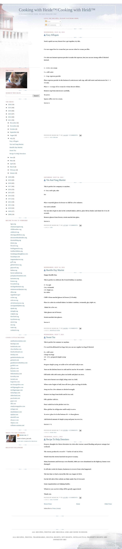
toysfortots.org (15, 319)
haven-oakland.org (16, 273)
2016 (10, 189)
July (11, 138)
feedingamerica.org (16, 248)
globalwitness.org (15, 265)
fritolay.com (14, 354)
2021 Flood (54, 499)
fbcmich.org (14, 246)
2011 (10, 205)
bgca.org (13, 224)
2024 (10, 111)
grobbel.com (14, 365)
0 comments (73, 135)
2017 (10, 186)
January (12, 173)
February (13, 170)
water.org (13, 327)
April (12, 164)
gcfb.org (13, 262)
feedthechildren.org (16, 251)
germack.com (14, 360)
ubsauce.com (14, 420)
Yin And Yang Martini (56, 180)
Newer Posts (48, 504)
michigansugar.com (16, 390)
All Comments (50, 25)
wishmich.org (14, 330)
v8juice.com (14, 423)
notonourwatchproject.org (18, 289)
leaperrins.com (15, 382)
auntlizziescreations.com (18, 341)
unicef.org (13, 322)
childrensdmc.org (15, 229)
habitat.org (13, 270)
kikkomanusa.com (16, 374)
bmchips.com (14, 344)
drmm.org (13, 243)
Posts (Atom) (56, 508)
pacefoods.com (15, 398)
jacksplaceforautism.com (18, 276)
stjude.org (13, 308)
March (12, 167)
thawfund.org (14, 316)
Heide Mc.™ (23, 435)
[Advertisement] (78, 157)
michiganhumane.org (17, 286)
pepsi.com (13, 401)
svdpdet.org (14, 314)
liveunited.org (14, 284)
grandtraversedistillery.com (18, 363)
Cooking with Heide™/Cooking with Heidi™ (57, 10)
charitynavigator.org (16, 227)
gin (51, 227)
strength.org (14, 311)
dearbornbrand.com (16, 352)
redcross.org (14, 300)
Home (78, 504)
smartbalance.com (16, 412)
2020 (10, 177)
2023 (10, 114)
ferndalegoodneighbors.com (19, 254)
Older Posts (108, 504)
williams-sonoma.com (17, 425)
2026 (10, 104)
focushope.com (15, 256)
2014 (10, 196)
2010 (10, 208)
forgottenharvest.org (16, 259)
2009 (10, 211)
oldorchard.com (15, 395)
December (13, 123)
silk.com (13, 403)
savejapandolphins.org (17, 305)
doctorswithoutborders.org (18, 237)
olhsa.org (13, 292)
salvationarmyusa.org (17, 303)
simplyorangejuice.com (17, 406)
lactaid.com (14, 379)
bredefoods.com (15, 346)
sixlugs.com (14, 409)
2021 (10, 120)
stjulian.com (14, 414)
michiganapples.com (16, 387)
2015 (10, 192)
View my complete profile (27, 441)
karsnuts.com (14, 371)
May (11, 160)
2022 (10, 117)
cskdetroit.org (14, 232)
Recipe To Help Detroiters (57, 439)
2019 (10, 180)
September (13, 132)
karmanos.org (14, 278)
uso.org (12, 325)
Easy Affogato (52, 35)
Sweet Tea (50, 337)
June (11, 157)
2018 (10, 183)
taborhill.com (14, 417)
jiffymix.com (14, 368)
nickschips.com (15, 393)
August (12, 135)
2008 (10, 214)
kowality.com (14, 376)
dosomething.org (15, 240)
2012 (10, 202)
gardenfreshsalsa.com (17, 357)
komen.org (13, 281)
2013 (10, 199)
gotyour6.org (14, 267)
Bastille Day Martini (55, 270)
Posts (47, 21)
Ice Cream (54, 137)
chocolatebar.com (15, 349)
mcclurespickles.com (16, 384)
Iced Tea (53, 432)
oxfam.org (13, 297)
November (13, 126)
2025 (10, 108)
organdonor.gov (15, 295)
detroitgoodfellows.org (17, 235)
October (12, 129)
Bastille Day (55, 330)
